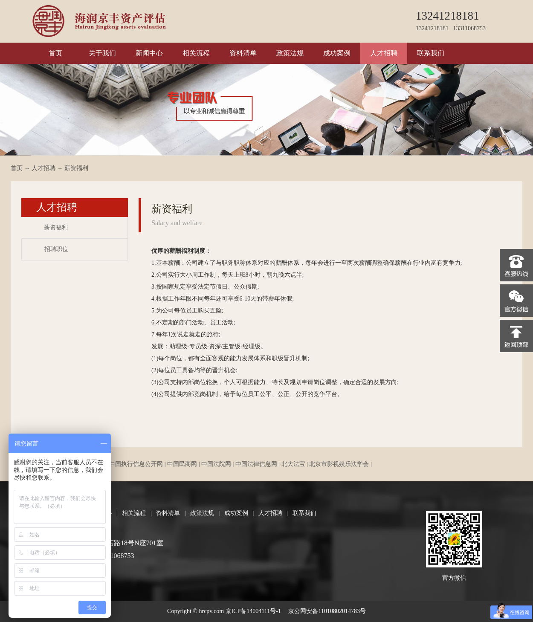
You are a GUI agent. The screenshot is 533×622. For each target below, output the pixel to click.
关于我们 (102, 53)
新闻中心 (149, 53)
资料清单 (243, 53)
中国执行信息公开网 (136, 464)
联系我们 (430, 53)
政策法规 (290, 53)
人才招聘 (383, 53)
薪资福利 (76, 168)
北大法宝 (293, 464)
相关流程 (196, 53)
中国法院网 (216, 464)
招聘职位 (56, 249)
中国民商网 (182, 464)
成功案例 (337, 53)
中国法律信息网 (256, 464)
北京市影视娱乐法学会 (339, 464)
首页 (55, 53)
